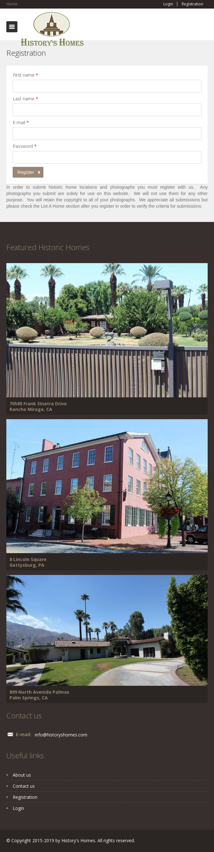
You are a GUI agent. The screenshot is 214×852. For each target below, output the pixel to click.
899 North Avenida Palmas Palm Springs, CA (39, 695)
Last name (25, 99)
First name (25, 75)
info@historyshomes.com (61, 735)
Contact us (24, 786)
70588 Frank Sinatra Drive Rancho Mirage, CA (38, 406)
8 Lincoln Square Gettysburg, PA (28, 562)
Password (25, 146)
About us (22, 775)
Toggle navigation (11, 26)
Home (11, 4)
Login (168, 4)
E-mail (21, 122)
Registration (192, 4)
